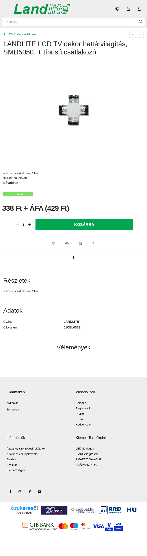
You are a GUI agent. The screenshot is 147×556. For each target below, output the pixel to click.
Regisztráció (84, 408)
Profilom (81, 413)
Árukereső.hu (24, 512)
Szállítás (12, 464)
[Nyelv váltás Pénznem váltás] (117, 9)
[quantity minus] (17, 224)
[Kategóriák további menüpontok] (5, 9)
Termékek (13, 409)
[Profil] (128, 9)
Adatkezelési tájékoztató (22, 454)
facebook (10, 491)
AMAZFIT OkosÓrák (89, 459)
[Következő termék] (140, 34)
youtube (39, 491)
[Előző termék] (132, 34)
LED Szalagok (85, 448)
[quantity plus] (29, 224)
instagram (20, 491)
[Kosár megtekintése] (139, 9)
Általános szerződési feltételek (26, 448)
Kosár (79, 419)
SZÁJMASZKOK (86, 464)
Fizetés (11, 459)
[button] (53, 243)
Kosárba (84, 224)
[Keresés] (73, 22)
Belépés (81, 403)
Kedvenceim (84, 424)
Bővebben (10, 183)
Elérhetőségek (16, 470)
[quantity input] (23, 224)
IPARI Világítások (87, 454)
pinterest (29, 491)
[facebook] (73, 257)
